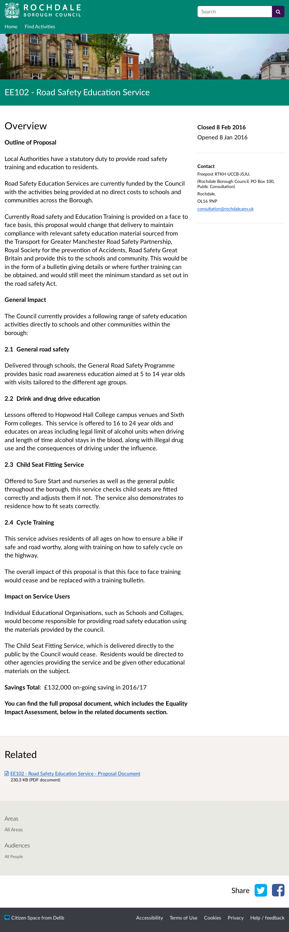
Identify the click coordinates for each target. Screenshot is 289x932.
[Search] (278, 11)
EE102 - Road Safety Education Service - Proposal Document (72, 773)
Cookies (212, 917)
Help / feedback (267, 917)
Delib (58, 917)
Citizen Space (25, 917)
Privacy (236, 917)
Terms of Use (183, 917)
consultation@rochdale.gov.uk (225, 208)
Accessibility (149, 917)
